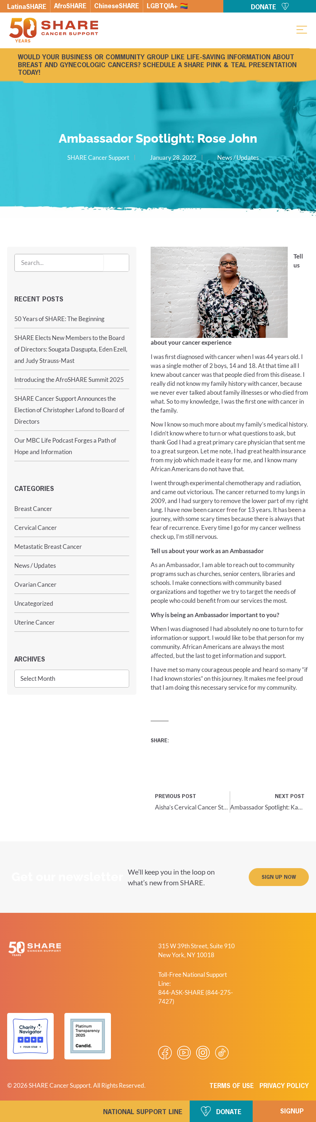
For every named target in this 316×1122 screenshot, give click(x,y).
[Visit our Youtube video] (184, 1052)
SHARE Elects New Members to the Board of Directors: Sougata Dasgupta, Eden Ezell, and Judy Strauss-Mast (70, 349)
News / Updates (238, 157)
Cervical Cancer (35, 527)
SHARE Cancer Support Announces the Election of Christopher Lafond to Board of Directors (69, 410)
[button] (302, 29)
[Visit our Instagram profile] (203, 1052)
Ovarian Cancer (35, 584)
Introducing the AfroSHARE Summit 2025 (69, 379)
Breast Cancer (33, 508)
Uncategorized (33, 603)
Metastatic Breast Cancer (48, 546)
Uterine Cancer (34, 622)
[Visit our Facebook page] (165, 1052)
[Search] (116, 262)
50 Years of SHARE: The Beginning (59, 319)
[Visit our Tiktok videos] (222, 1052)
